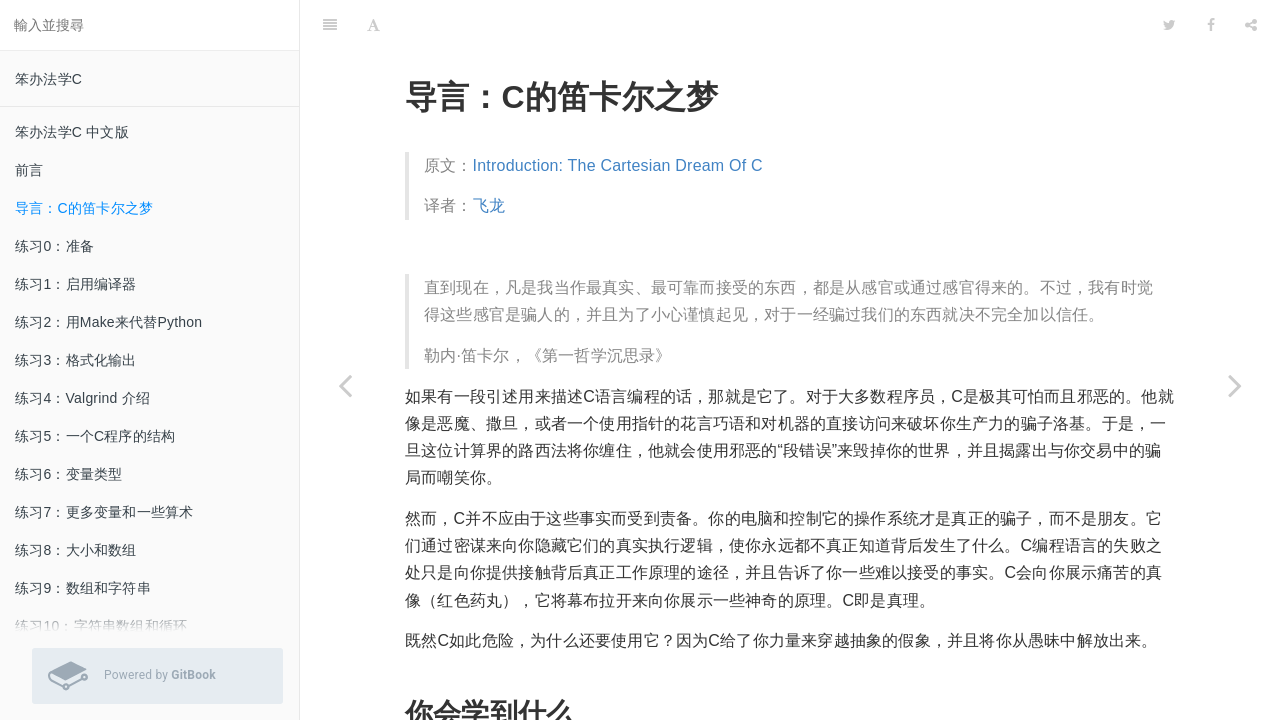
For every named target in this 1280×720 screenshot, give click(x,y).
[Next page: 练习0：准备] (1235, 385)
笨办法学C (48, 79)
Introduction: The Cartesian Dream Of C (618, 115)
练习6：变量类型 (68, 474)
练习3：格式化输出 (76, 360)
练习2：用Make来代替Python (108, 322)
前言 (29, 170)
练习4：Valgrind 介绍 (82, 398)
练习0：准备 (54, 246)
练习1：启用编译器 (76, 284)
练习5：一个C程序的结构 (95, 436)
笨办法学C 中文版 (72, 132)
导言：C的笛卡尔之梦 (84, 208)
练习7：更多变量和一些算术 (104, 512)
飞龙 (489, 155)
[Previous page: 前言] (345, 385)
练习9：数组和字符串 (83, 588)
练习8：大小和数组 (76, 550)
